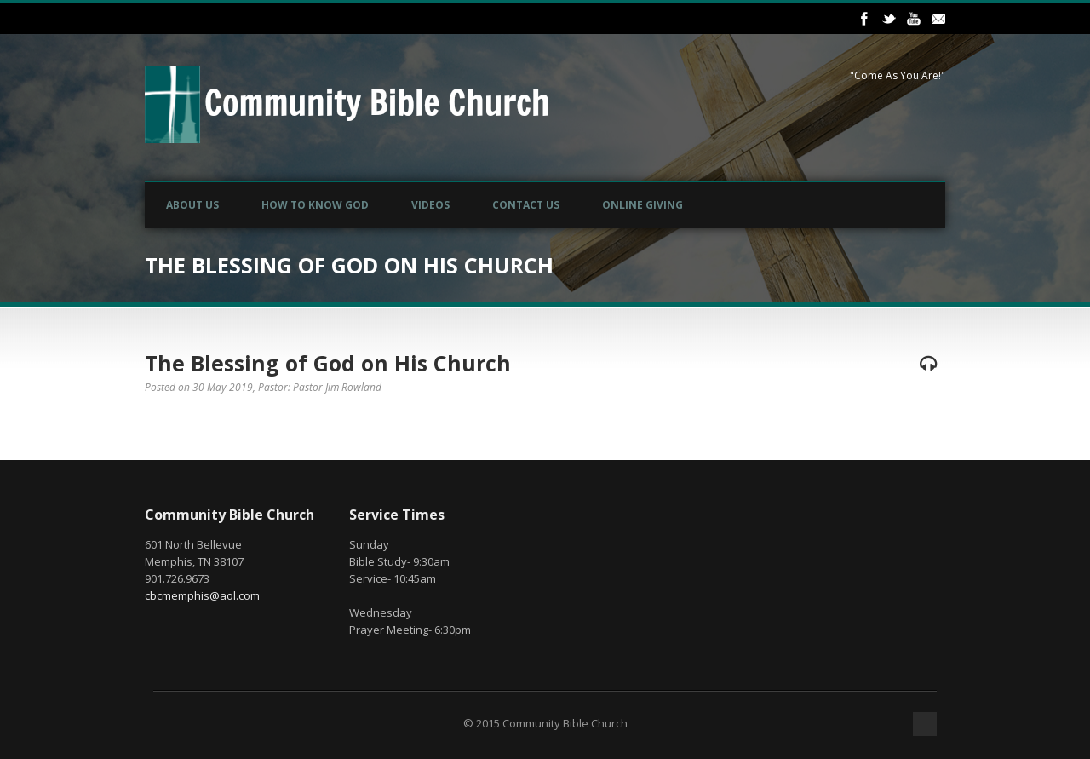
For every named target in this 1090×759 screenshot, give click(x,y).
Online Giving (642, 205)
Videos (430, 205)
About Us (192, 205)
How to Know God (315, 205)
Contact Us (525, 205)
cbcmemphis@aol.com (202, 595)
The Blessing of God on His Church (328, 362)
